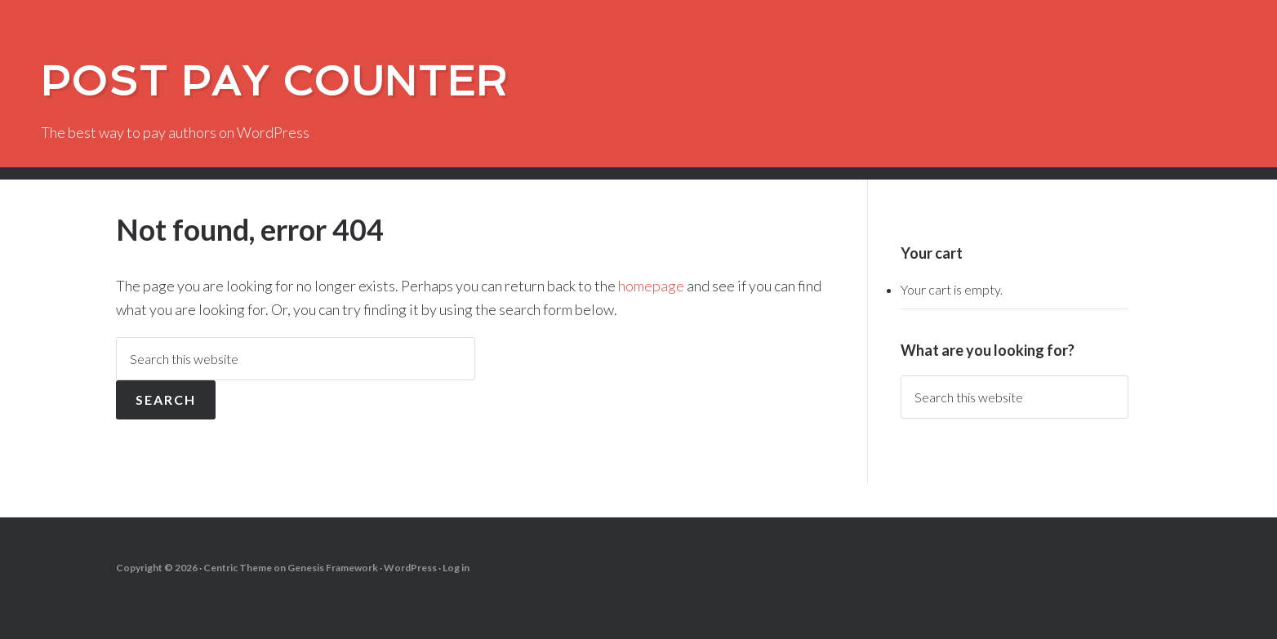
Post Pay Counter (274, 81)
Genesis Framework (332, 567)
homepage (651, 286)
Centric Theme (237, 567)
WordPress (410, 567)
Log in (456, 567)
